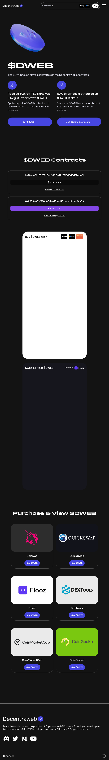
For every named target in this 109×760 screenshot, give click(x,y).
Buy (95, 5)
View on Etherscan (54, 189)
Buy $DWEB (32, 563)
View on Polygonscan (54, 215)
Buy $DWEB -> (30, 121)
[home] (13, 6)
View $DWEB (77, 615)
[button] (103, 6)
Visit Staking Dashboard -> (79, 121)
